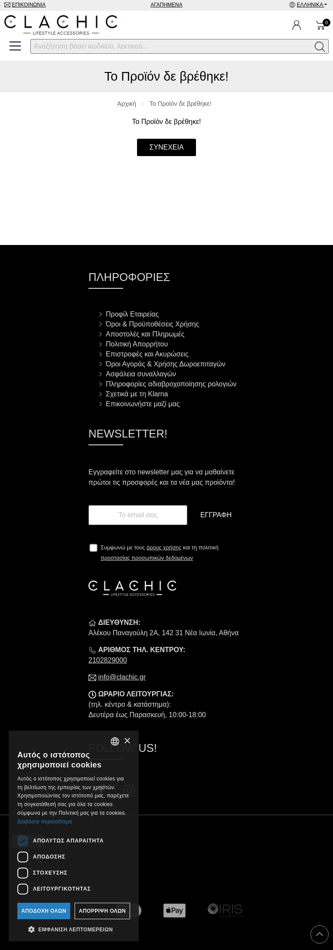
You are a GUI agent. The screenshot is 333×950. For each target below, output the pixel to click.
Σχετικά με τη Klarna (137, 394)
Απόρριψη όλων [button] (102, 911)
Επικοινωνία (29, 5)
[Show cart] (321, 25)
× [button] (127, 741)
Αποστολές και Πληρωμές (145, 334)
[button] (73, 929)
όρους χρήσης (164, 547)
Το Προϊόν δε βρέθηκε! (181, 103)
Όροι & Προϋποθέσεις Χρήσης (152, 324)
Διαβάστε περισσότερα (44, 822)
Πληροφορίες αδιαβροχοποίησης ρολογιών (171, 384)
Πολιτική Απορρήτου (137, 344)
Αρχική (126, 103)
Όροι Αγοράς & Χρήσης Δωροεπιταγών (165, 364)
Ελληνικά (310, 5)
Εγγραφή (216, 515)
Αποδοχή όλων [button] (43, 911)
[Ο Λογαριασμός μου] (296, 25)
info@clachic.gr (122, 677)
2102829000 (107, 660)
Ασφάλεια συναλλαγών (141, 374)
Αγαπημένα (166, 5)
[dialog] (74, 836)
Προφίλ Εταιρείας (132, 314)
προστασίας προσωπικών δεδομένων (147, 558)
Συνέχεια (166, 147)
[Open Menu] (15, 45)
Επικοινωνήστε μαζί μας (143, 404)
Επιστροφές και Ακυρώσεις (147, 354)
